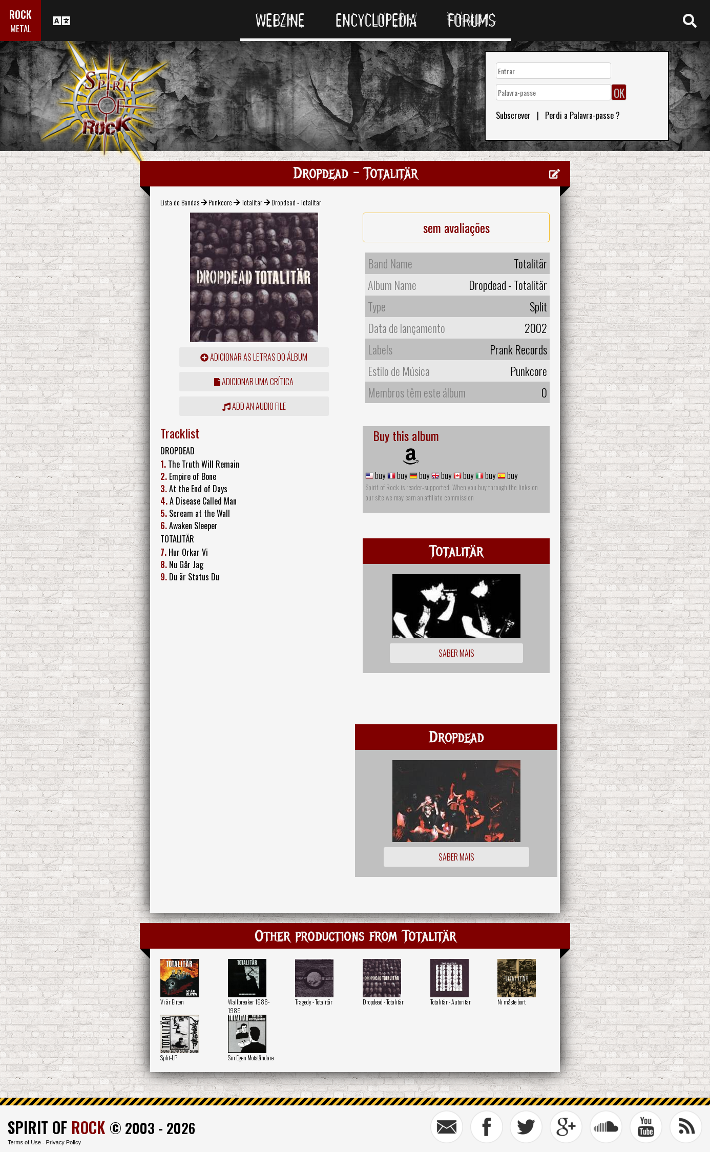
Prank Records (518, 349)
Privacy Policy (63, 1142)
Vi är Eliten (172, 1001)
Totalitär (252, 202)
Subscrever (513, 115)
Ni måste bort (511, 1001)
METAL (20, 28)
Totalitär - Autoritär (450, 1001)
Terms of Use (24, 1142)
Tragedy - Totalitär (313, 1001)
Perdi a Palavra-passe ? (582, 115)
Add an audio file (254, 406)
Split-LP (168, 1057)
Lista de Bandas (179, 202)
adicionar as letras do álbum (253, 357)
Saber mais (456, 653)
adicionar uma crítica (254, 381)
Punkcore (220, 202)
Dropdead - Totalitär (383, 1001)
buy (379, 475)
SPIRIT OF (56, 1127)
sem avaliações (456, 227)
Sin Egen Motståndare (251, 1057)
